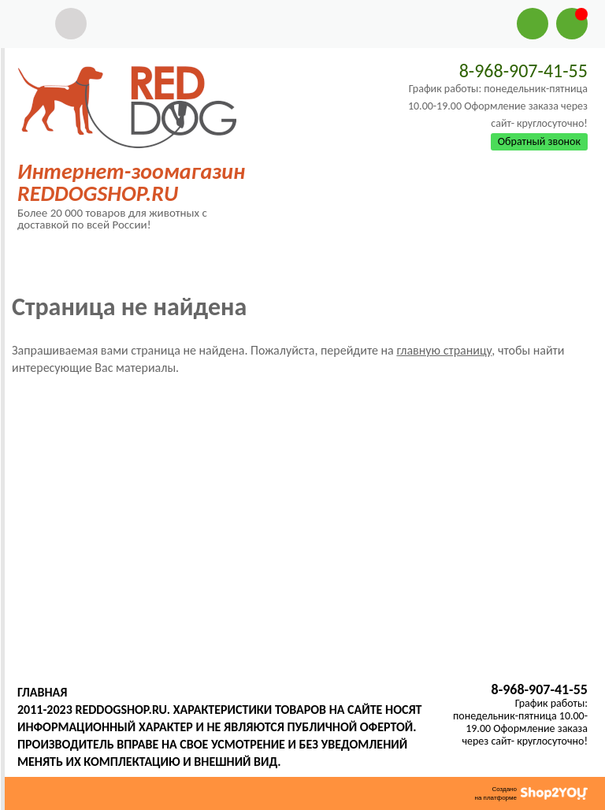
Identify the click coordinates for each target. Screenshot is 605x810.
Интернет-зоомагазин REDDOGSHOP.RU (131, 182)
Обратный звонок (539, 141)
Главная (42, 692)
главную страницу (444, 350)
